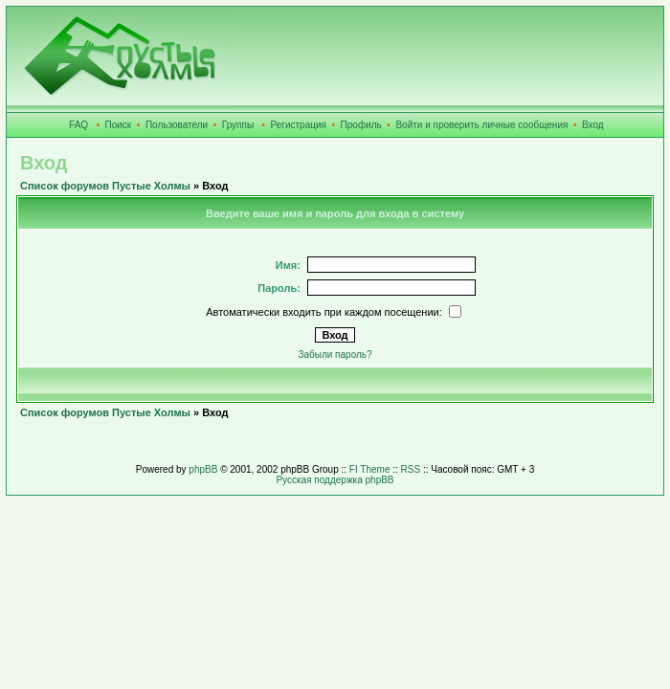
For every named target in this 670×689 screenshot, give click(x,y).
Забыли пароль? (334, 354)
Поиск (118, 125)
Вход (593, 125)
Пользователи (176, 125)
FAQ (78, 125)
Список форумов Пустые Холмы (105, 185)
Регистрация (298, 125)
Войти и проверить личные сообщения (481, 125)
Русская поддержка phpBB (334, 480)
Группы (238, 125)
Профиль (361, 125)
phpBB (203, 469)
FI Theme (370, 469)
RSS (411, 469)
